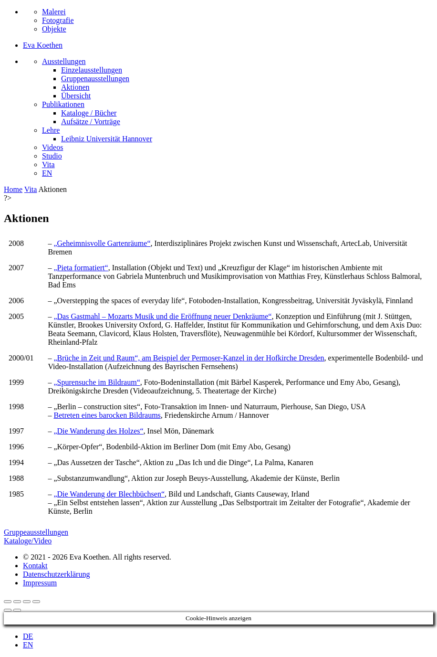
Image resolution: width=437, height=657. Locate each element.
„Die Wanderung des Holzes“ (98, 431)
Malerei (54, 12)
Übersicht (76, 96)
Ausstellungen (64, 61)
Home (13, 189)
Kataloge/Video (28, 541)
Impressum (40, 583)
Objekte (54, 29)
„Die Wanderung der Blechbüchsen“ (109, 494)
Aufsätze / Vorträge (90, 121)
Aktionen (75, 87)
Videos (52, 147)
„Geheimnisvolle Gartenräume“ (101, 243)
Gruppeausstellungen (36, 532)
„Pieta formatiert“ (80, 268)
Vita (48, 164)
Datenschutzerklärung (56, 574)
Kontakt (35, 566)
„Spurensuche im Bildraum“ (96, 382)
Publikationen (63, 104)
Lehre (51, 130)
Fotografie (58, 20)
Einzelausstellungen (91, 70)
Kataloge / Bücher (88, 113)
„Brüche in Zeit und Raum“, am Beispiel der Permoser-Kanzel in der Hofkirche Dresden (188, 358)
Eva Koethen (42, 45)
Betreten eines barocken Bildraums (106, 415)
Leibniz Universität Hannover (106, 139)
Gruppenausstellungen (95, 78)
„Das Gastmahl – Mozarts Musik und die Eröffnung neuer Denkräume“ (162, 316)
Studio (52, 156)
